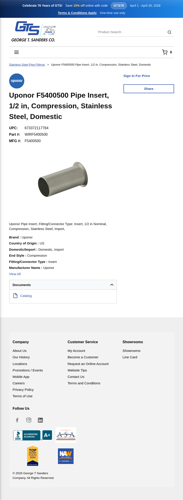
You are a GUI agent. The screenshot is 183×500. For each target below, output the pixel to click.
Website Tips (77, 370)
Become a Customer (83, 357)
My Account (76, 351)
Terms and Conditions (84, 383)
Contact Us (76, 377)
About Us (20, 351)
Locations (20, 364)
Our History (21, 357)
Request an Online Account (88, 364)
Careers (19, 383)
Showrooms (131, 351)
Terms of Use (23, 396)
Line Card (130, 357)
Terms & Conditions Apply (77, 13)
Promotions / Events (28, 370)
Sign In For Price (136, 76)
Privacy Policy (23, 389)
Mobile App (21, 377)
